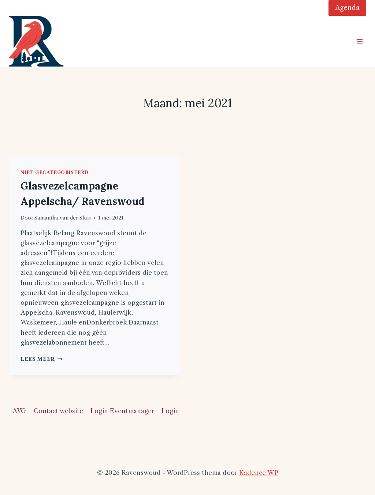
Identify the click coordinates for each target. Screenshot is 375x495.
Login (170, 411)
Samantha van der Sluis (62, 218)
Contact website (58, 411)
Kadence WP (258, 472)
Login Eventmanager (122, 411)
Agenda (347, 8)
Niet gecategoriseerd (55, 172)
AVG (19, 411)
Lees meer (42, 359)
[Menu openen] (359, 41)
